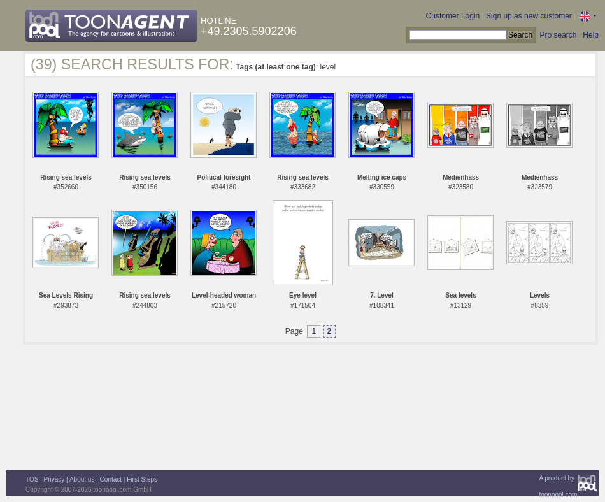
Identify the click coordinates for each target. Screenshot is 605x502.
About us (81, 479)
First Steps (142, 479)
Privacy (54, 479)
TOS (31, 479)
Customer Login (453, 15)
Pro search (557, 35)
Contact (111, 479)
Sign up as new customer (529, 15)
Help (591, 35)
